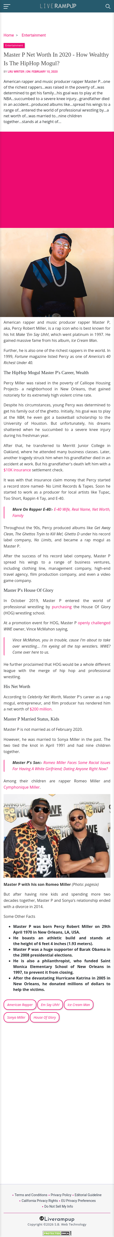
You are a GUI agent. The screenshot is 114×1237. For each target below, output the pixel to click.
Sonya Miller (16, 1017)
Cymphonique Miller (22, 787)
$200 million (40, 709)
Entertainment (34, 35)
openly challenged (94, 622)
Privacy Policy (61, 1195)
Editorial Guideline (88, 1195)
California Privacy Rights (40, 1201)
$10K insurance (17, 470)
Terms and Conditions (31, 1195)
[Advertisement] (57, 176)
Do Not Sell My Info (58, 1206)
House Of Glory (45, 1017)
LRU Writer (16, 71)
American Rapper (20, 1004)
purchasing (62, 606)
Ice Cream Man (79, 1004)
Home (9, 35)
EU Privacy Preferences (78, 1201)
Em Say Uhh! (50, 1004)
